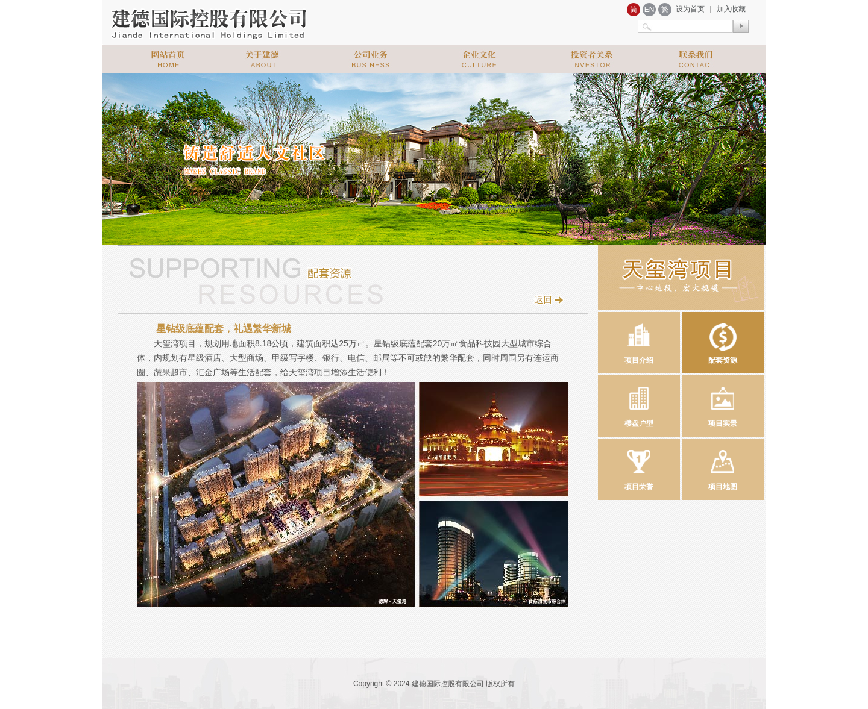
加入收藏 (731, 9)
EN (649, 9)
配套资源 (723, 338)
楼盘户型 (639, 401)
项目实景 (723, 401)
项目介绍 (639, 338)
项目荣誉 (639, 465)
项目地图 (723, 465)
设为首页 (690, 9)
